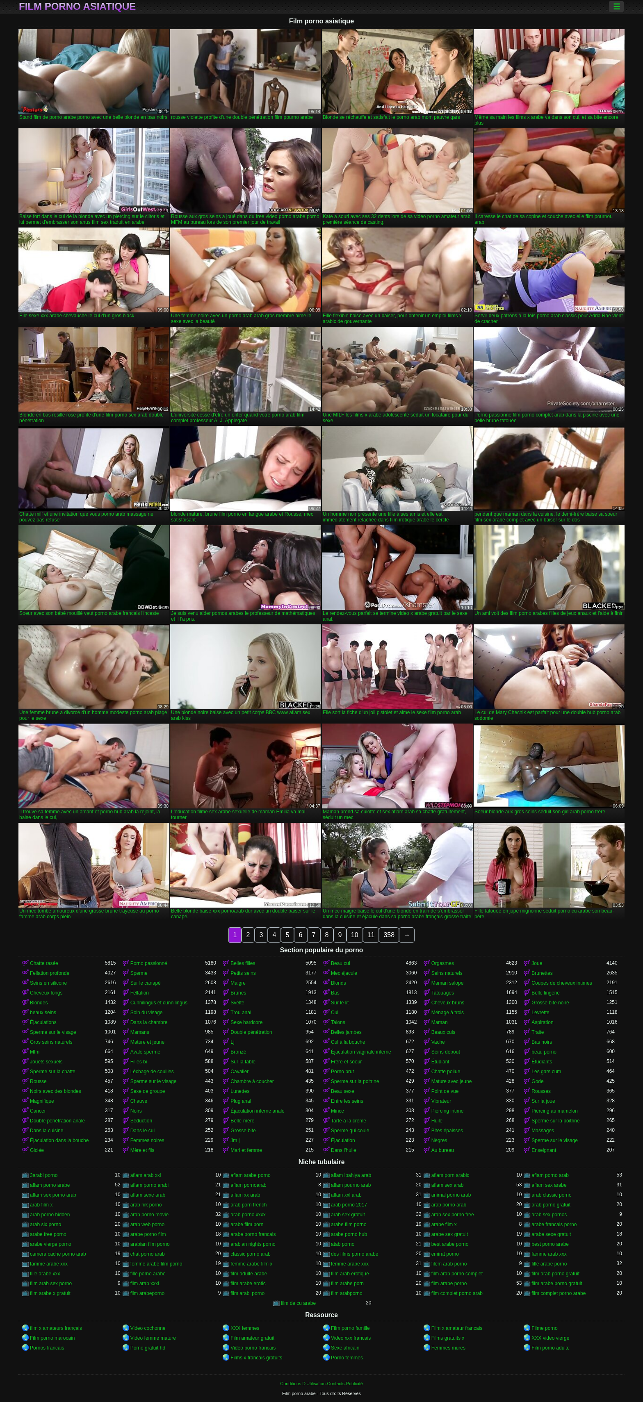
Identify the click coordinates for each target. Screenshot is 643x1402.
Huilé (436, 1121)
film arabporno (347, 1293)
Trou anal (240, 1012)
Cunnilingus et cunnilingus (158, 1003)
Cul (334, 1012)
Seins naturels (447, 973)
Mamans (139, 1032)
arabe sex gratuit (449, 1234)
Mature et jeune (147, 1042)
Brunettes (541, 973)
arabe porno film (148, 1234)
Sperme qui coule (350, 1130)
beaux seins (43, 1012)
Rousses (541, 1091)
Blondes (39, 1003)
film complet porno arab (457, 1293)
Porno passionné (148, 963)
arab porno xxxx (247, 1215)
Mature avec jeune (451, 1081)
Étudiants (541, 1062)
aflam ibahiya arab (351, 1175)
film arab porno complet (457, 1274)
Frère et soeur (346, 1062)
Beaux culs (443, 1032)
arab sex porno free (452, 1215)
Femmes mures (448, 1348)
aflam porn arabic (450, 1175)
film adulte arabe (248, 1274)
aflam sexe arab (147, 1195)
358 (388, 934)
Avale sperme (145, 1052)
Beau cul (340, 963)
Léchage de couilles (152, 1071)
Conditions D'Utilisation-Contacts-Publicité (321, 1383)
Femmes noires (147, 1140)
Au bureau (442, 1150)
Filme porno (544, 1328)
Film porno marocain (52, 1338)
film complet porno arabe (558, 1293)
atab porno (342, 1244)
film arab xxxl (144, 1283)
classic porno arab (250, 1254)
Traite (537, 1032)
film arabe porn (347, 1283)
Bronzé (238, 1052)
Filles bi (138, 1062)
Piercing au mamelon (554, 1111)
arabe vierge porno (50, 1244)
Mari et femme (246, 1150)
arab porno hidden (50, 1215)
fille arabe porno (549, 1264)
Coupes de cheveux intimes (561, 983)
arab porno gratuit (550, 1205)
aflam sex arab (447, 1185)
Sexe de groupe (147, 1091)
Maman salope (447, 983)
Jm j (234, 1140)
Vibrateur (441, 1101)
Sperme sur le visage (53, 1032)
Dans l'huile (343, 1150)
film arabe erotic (247, 1283)
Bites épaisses (447, 1130)
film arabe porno (449, 1283)
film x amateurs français (56, 1328)
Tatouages (442, 993)
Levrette (540, 1012)
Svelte (237, 1003)
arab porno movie (149, 1215)
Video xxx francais (351, 1338)
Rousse (38, 1081)
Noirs (136, 1111)
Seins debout (445, 1052)
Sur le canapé (145, 983)
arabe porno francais (253, 1234)
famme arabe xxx (49, 1264)
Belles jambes (346, 1032)
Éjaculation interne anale (257, 1111)
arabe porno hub (349, 1234)
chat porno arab (147, 1254)
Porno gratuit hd (147, 1348)
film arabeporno (147, 1293)
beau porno (543, 1052)
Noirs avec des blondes (55, 1091)
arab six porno (45, 1224)
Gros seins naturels (51, 1042)
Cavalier (239, 1071)
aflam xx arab (245, 1195)
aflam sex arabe (548, 1185)
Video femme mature (153, 1338)
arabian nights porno (252, 1244)
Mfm (34, 1052)
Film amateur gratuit (252, 1338)
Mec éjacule (344, 973)
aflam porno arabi (149, 1185)
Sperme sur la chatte (52, 1071)
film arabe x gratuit (50, 1293)
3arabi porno (43, 1175)
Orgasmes (442, 963)
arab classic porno (551, 1195)
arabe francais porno (554, 1224)
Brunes (238, 993)
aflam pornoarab (248, 1185)
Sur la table (242, 1062)
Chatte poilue (446, 1071)
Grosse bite (242, 1130)
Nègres (439, 1140)
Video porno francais (253, 1348)
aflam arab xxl (145, 1175)
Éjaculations (43, 1022)
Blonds (338, 983)
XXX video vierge (550, 1338)
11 (371, 934)
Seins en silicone (48, 983)
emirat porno (445, 1254)
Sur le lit (340, 1003)
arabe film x (444, 1224)
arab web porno (147, 1224)
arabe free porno (48, 1234)
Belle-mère (242, 1121)
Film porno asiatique (77, 6)
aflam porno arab (550, 1175)
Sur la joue (543, 1101)
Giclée (37, 1150)
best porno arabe (550, 1244)
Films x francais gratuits (256, 1358)
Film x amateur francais (457, 1328)
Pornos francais (47, 1348)
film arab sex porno (51, 1283)
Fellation (139, 993)
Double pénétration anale (57, 1121)
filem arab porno (449, 1264)
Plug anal (240, 1101)
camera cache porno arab (58, 1254)
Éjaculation (343, 1140)
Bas (335, 993)
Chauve (138, 1101)
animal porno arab (451, 1195)
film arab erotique (350, 1274)
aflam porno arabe (50, 1185)
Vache (438, 1042)
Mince (337, 1111)
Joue (536, 963)
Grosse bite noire (550, 1003)
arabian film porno (150, 1244)
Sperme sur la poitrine (355, 1081)
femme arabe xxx (350, 1264)
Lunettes (239, 1091)
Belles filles (242, 963)
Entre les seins (347, 1101)
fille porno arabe (148, 1274)
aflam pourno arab (351, 1185)
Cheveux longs (46, 993)
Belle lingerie (545, 993)
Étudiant (440, 1062)
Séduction (141, 1121)
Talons (338, 1022)
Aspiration (542, 1022)
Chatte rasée (44, 963)
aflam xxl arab (346, 1195)
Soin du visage (146, 1012)
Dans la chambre (149, 1022)
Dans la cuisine (46, 1130)
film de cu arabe (298, 1303)
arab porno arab (448, 1205)
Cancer (38, 1111)
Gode (537, 1081)
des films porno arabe (354, 1254)
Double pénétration (251, 1032)
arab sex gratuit (348, 1215)
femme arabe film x (251, 1264)
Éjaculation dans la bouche (59, 1140)
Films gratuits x (448, 1338)
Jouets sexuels (46, 1062)
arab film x (41, 1205)
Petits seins (242, 973)
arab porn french (248, 1205)
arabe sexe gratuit (551, 1234)
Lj (232, 1042)
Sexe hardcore (246, 1022)
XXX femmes (244, 1328)
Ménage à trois (447, 1012)
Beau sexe (342, 1091)
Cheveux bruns (448, 1003)
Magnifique (42, 1101)
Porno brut (342, 1071)
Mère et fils (142, 1150)
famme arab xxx (548, 1254)
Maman (439, 1022)
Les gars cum (546, 1071)
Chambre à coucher (252, 1081)
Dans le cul (142, 1130)
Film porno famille (350, 1328)
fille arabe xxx (45, 1274)
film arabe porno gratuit (556, 1283)
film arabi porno (247, 1293)
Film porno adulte (550, 1348)
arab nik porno (146, 1205)
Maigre (238, 983)
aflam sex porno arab (53, 1195)
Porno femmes (347, 1358)
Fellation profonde (49, 973)
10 (354, 934)
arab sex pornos (549, 1215)
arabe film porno (349, 1224)
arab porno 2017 (349, 1205)
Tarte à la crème (348, 1121)
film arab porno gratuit (555, 1274)
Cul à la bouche (348, 1042)
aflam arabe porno (250, 1175)
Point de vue (445, 1091)
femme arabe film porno (156, 1264)
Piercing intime (447, 1111)
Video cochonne (148, 1328)
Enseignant (543, 1150)
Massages (542, 1130)
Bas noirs (541, 1042)
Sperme (139, 973)
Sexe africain (345, 1348)
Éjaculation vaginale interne (361, 1052)
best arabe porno (450, 1244)
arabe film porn (246, 1224)
